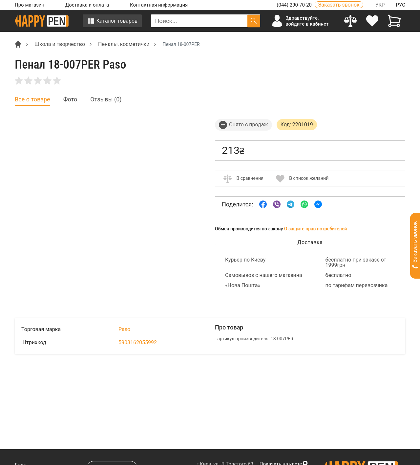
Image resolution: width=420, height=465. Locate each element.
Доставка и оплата (87, 5)
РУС (400, 5)
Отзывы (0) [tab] (105, 99)
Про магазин (29, 5)
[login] (373, 21)
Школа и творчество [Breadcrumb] (59, 44)
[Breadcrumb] (18, 44)
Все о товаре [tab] (32, 99)
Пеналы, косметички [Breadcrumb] (123, 44)
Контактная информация (159, 5)
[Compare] (351, 21)
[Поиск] (253, 20)
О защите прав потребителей (315, 228)
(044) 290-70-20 (295, 5)
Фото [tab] (70, 99)
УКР (380, 5)
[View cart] (394, 21)
